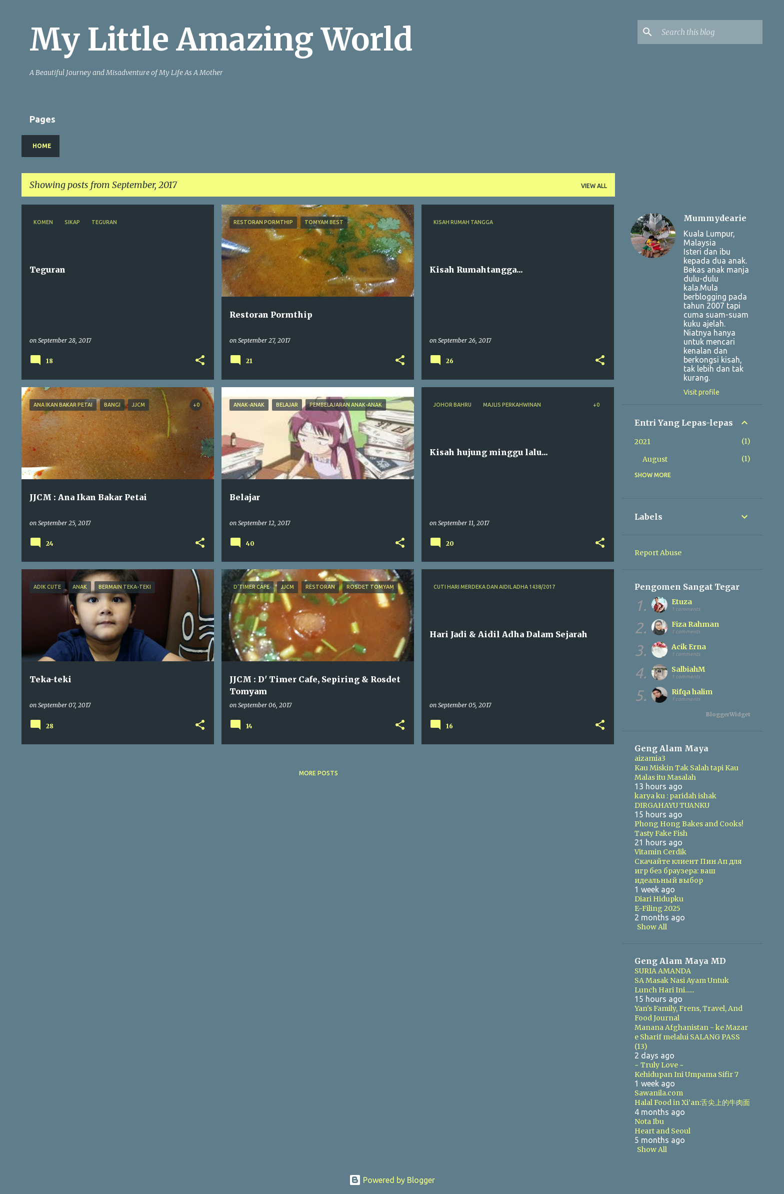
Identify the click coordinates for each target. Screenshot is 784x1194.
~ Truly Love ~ (659, 1064)
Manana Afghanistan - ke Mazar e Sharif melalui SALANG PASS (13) (691, 1037)
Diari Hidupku (659, 898)
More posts (318, 773)
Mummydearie (715, 218)
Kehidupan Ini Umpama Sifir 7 (686, 1074)
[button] (200, 361)
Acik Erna (689, 646)
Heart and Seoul (662, 1130)
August (655, 459)
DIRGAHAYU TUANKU (672, 805)
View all (594, 186)
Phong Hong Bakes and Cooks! (689, 823)
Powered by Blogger (392, 1179)
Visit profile (702, 392)
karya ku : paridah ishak (675, 795)
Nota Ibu (649, 1121)
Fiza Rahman (695, 624)
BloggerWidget (728, 714)
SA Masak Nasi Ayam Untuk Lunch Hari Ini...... (681, 985)
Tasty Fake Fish (661, 833)
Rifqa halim (692, 691)
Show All (652, 926)
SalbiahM (688, 669)
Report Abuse (658, 552)
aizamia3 (650, 758)
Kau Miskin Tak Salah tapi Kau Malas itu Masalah (686, 772)
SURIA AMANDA (662, 970)
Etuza (682, 601)
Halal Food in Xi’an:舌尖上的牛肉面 (692, 1102)
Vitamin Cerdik (660, 851)
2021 (642, 441)
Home (42, 146)
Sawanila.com (658, 1092)
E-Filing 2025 (657, 908)
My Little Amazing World (221, 39)
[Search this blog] (710, 32)
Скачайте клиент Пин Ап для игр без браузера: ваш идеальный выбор (688, 871)
